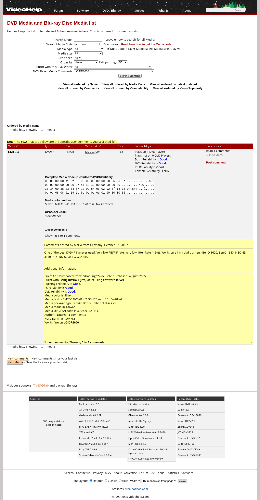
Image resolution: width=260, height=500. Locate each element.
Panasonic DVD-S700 (189, 455)
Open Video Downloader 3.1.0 (145, 438)
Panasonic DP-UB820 (190, 415)
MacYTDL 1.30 (136, 426)
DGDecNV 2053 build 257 (93, 444)
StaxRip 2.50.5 (136, 409)
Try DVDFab (41, 385)
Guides (139, 10)
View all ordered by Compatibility (126, 88)
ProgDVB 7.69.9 (88, 449)
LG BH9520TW (186, 444)
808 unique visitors (53, 421)
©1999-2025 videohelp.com (130, 497)
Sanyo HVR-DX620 (188, 404)
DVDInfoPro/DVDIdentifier (93, 177)
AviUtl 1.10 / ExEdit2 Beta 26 (95, 421)
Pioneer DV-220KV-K (189, 449)
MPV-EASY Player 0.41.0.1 (93, 426)
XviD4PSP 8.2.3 (87, 409)
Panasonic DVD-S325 (189, 438)
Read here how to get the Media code (146, 44)
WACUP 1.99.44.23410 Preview (145, 458)
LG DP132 (183, 409)
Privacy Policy (102, 473)
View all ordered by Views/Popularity (178, 88)
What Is (163, 10)
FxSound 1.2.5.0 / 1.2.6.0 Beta (95, 438)
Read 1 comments (218, 151)
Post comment (215, 162)
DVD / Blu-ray (112, 10)
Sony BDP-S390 (186, 421)
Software (83, 10)
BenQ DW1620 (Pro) (73, 280)
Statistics (173, 473)
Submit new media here (72, 31)
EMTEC (13, 152)
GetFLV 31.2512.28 (89, 404)
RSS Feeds (157, 473)
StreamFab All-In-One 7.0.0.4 (95, 455)
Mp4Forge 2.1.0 (137, 444)
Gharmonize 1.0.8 (138, 415)
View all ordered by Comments (78, 88)
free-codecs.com (136, 489)
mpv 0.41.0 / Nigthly (139, 421)
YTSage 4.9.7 (86, 432)
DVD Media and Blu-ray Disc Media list (51, 22)
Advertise (130, 473)
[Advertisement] (130, 107)
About (186, 10)
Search (69, 473)
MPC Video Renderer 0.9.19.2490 (147, 432)
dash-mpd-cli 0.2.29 (90, 415)
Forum (58, 10)
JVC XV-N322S (185, 432)
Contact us (83, 473)
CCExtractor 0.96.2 (139, 404)
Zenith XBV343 (186, 426)
